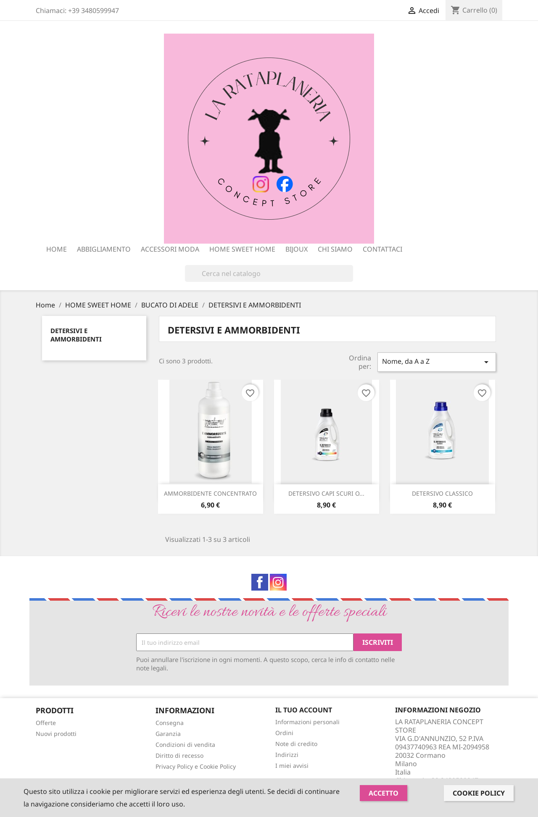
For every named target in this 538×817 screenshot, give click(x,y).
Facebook (259, 582)
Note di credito (296, 744)
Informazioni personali (307, 722)
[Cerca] (269, 273)
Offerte (46, 723)
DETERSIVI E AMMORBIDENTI (76, 334)
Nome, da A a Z (436, 362)
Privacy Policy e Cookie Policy (196, 766)
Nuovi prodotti (56, 734)
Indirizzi (286, 755)
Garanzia (168, 734)
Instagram (278, 582)
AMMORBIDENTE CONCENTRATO (210, 493)
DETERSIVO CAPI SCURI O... (326, 493)
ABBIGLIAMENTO (104, 249)
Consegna (170, 723)
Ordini (284, 733)
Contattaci (382, 249)
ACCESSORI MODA (170, 249)
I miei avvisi (292, 766)
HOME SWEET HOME (242, 249)
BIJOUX (296, 249)
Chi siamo (335, 249)
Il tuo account (303, 710)
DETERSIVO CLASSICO (442, 493)
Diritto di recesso (179, 755)
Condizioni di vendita (185, 745)
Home (56, 249)
